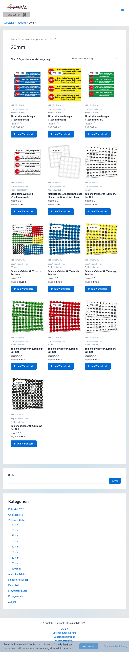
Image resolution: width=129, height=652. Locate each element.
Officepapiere (15, 514)
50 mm (15, 552)
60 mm (15, 557)
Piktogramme (15, 596)
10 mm (15, 524)
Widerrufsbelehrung (64, 636)
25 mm (15, 535)
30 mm (15, 541)
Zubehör (12, 601)
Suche (11, 475)
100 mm (16, 568)
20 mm (15, 530)
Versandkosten (21, 109)
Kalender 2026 (16, 509)
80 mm (15, 563)
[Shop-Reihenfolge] (94, 58)
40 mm (15, 546)
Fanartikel (13, 585)
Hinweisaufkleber (17, 590)
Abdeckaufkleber (17, 574)
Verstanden (89, 646)
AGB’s (64, 628)
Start (13, 39)
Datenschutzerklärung (64, 632)
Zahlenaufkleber (17, 520)
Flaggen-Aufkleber (18, 579)
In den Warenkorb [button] (23, 134)
